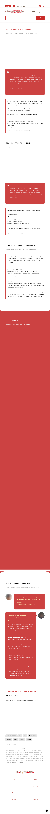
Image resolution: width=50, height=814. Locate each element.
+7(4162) (21, 6)
